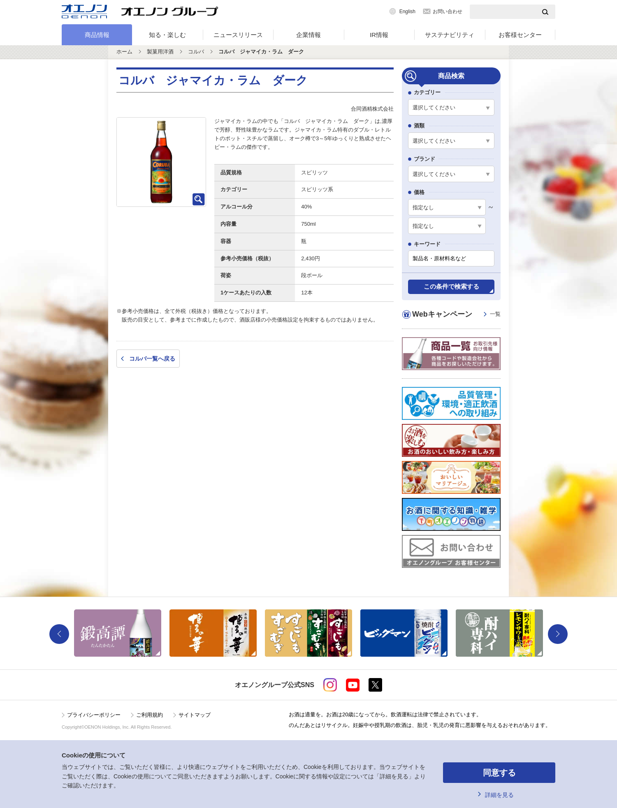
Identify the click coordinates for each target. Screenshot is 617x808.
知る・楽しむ (167, 34)
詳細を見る (499, 795)
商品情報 (97, 34)
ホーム (124, 52)
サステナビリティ (449, 34)
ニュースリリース (238, 34)
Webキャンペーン (456, 314)
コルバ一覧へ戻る (152, 358)
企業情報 (308, 34)
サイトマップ (195, 715)
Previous (59, 634)
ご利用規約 (149, 715)
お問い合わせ (447, 11)
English (407, 11)
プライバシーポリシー (94, 715)
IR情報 (379, 34)
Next (558, 634)
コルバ (196, 52)
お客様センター (520, 34)
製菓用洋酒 (160, 52)
